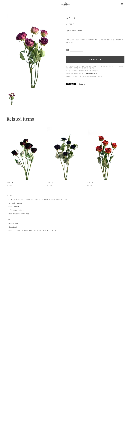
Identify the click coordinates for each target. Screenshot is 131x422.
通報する (82, 84)
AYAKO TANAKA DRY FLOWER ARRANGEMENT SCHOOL (32, 231)
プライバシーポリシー (17, 210)
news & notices (15, 203)
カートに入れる (95, 60)
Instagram (13, 223)
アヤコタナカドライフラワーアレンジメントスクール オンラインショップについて (39, 199)
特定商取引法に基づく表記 (19, 214)
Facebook (13, 227)
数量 (67, 50)
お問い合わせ (14, 207)
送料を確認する (91, 73)
